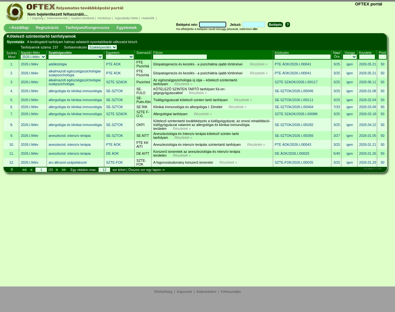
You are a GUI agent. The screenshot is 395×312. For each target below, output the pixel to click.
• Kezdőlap (19, 28)
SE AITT (142, 135)
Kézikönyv (104, 18)
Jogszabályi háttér (126, 18)
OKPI (140, 125)
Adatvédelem (206, 291)
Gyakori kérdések (82, 18)
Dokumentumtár (57, 18)
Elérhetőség (163, 291)
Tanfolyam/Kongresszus (87, 28)
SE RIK (141, 107)
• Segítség (36, 18)
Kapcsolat (184, 291)
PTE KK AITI (142, 144)
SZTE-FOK (141, 162)
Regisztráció (47, 28)
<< (24, 170)
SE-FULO (140, 91)
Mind (11, 57)
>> (63, 170)
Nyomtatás (15, 42)
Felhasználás (231, 291)
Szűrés (11, 53)
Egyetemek (126, 28)
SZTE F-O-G (142, 114)
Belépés (275, 24)
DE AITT (142, 153)
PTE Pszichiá (142, 64)
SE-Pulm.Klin (143, 100)
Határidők (148, 18)
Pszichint (143, 82)
